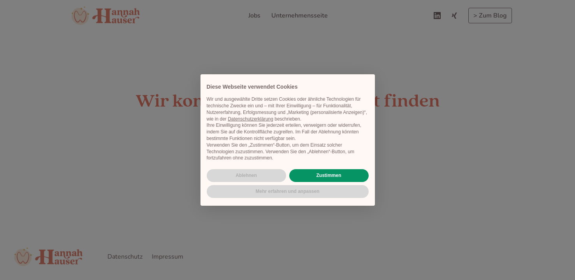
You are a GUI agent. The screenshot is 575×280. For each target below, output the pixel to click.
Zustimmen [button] (328, 175)
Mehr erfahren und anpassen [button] (287, 191)
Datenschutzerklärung (250, 119)
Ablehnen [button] (246, 175)
